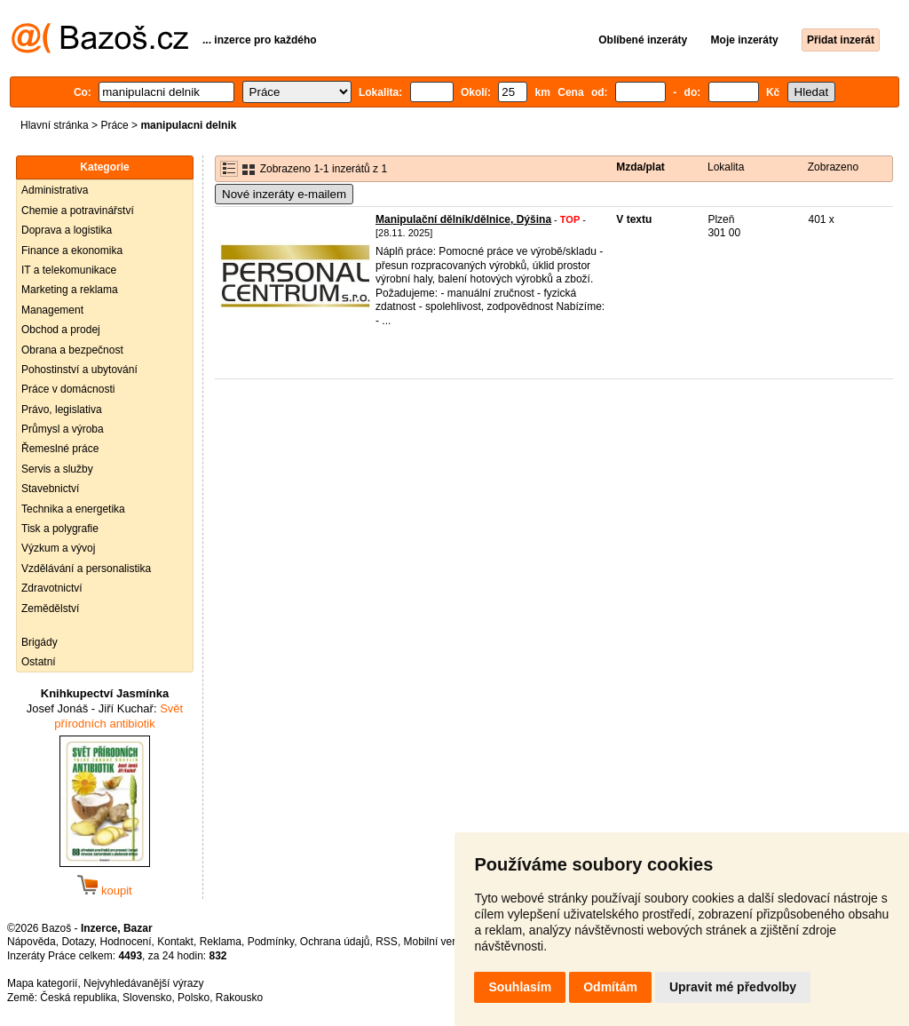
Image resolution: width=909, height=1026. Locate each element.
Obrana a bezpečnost (72, 350)
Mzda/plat (640, 167)
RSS (386, 941)
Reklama (220, 941)
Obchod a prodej (60, 329)
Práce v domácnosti (68, 389)
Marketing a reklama (69, 289)
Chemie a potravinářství (77, 210)
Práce (114, 125)
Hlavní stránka (54, 125)
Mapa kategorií (42, 983)
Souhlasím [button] (519, 987)
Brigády (39, 642)
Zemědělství (50, 608)
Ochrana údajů (335, 941)
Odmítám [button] (610, 987)
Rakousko (239, 997)
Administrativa (54, 190)
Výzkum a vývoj (58, 548)
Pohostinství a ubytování (79, 369)
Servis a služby (57, 469)
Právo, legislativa (61, 409)
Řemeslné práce (60, 448)
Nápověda (31, 941)
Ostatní (38, 662)
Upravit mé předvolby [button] (732, 987)
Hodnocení (126, 941)
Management (52, 310)
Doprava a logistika (66, 230)
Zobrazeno (833, 167)
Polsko (193, 997)
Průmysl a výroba (62, 429)
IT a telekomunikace (68, 270)
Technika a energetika (73, 509)
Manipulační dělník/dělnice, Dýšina (463, 219)
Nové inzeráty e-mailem (284, 194)
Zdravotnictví (52, 588)
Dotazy (77, 941)
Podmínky (271, 941)
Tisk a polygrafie (60, 528)
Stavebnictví (50, 488)
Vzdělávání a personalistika (86, 568)
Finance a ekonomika (72, 250)
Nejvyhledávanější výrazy (143, 983)
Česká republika (78, 997)
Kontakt (175, 941)
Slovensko (147, 997)
